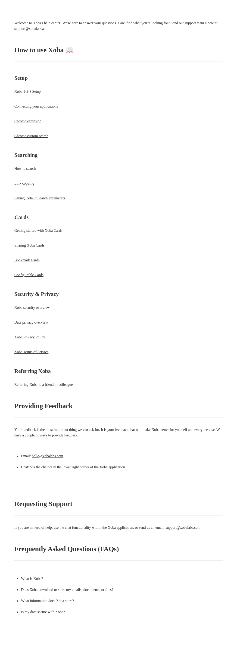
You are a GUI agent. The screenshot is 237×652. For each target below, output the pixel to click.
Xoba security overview (32, 307)
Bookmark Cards (27, 260)
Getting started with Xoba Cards (38, 230)
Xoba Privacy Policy (29, 337)
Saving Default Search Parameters (40, 198)
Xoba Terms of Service (31, 352)
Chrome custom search (31, 136)
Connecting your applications (36, 106)
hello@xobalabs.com (47, 456)
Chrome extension (27, 121)
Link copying (24, 183)
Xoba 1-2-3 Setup (27, 91)
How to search (25, 168)
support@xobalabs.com (31, 29)
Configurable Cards (29, 275)
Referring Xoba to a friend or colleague (43, 384)
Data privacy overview (31, 322)
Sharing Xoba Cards (29, 245)
